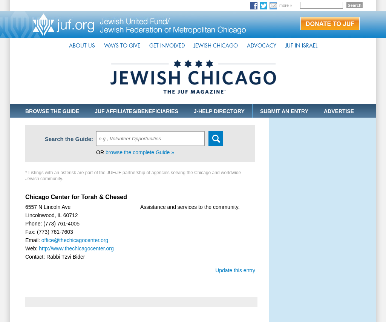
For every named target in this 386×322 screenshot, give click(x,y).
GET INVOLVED (167, 45)
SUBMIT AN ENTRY (284, 111)
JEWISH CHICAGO (216, 45)
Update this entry (235, 270)
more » (285, 5)
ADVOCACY (261, 45)
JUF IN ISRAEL (301, 45)
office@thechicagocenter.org (74, 240)
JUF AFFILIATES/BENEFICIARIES (136, 111)
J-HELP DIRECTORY (219, 111)
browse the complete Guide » (140, 152)
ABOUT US (82, 45)
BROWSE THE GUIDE (52, 111)
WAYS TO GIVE (122, 45)
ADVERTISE (339, 111)
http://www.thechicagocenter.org (76, 248)
